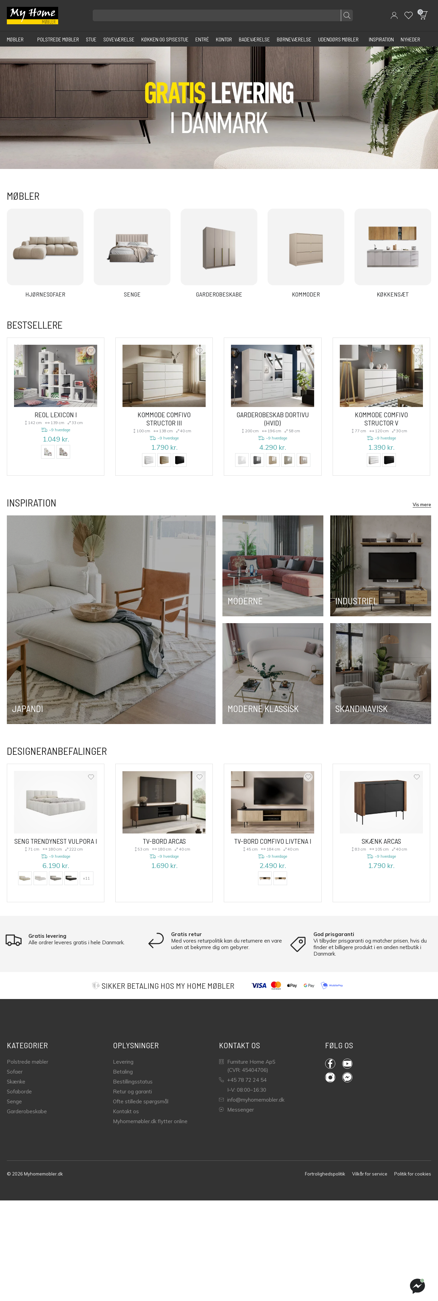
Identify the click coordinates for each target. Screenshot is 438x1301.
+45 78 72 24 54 (243, 1080)
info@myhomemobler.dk (251, 1099)
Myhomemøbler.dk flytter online (150, 1121)
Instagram (330, 1077)
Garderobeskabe (27, 1111)
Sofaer (15, 1071)
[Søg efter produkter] (223, 15)
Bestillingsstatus (133, 1081)
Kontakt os (126, 1111)
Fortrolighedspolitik (325, 1174)
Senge (14, 1101)
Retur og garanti (132, 1091)
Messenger (236, 1109)
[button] (394, 15)
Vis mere (422, 504)
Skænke (16, 1081)
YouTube (347, 1064)
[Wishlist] (408, 15)
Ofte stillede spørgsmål (140, 1101)
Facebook (330, 1064)
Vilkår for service (369, 1174)
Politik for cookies (412, 1174)
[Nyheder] (410, 39)
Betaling (123, 1071)
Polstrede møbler (27, 1062)
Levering (123, 1062)
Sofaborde (19, 1091)
